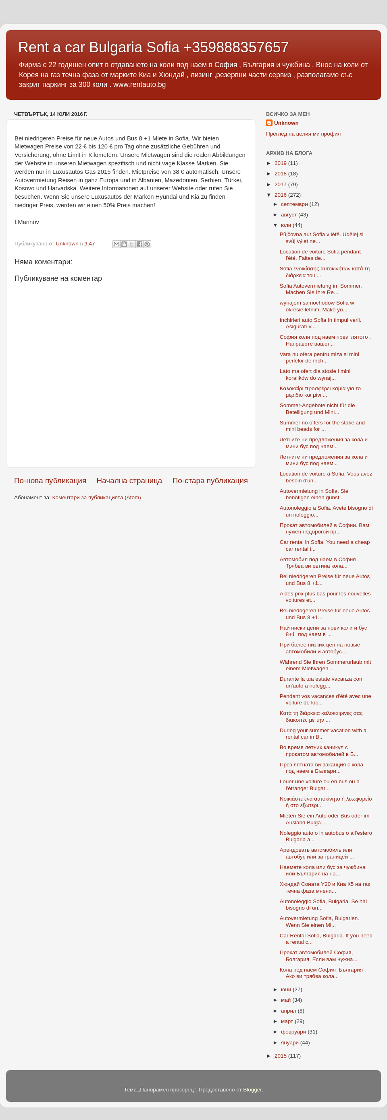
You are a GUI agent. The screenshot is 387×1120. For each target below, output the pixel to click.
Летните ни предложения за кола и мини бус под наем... (324, 442)
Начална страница (129, 480)
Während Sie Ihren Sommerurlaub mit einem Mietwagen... (325, 665)
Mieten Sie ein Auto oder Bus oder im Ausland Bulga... (325, 819)
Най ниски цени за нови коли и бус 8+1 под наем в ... (323, 631)
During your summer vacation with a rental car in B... (323, 733)
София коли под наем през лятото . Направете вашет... (325, 340)
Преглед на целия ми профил (303, 134)
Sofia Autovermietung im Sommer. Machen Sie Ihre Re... (321, 289)
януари (290, 1043)
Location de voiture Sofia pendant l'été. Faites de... (320, 255)
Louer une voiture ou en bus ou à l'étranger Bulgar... (320, 784)
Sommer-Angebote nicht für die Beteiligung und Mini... (317, 408)
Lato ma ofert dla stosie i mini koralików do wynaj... (315, 374)
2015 (281, 1056)
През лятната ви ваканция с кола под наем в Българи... (321, 768)
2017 (281, 184)
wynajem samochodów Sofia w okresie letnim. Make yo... (317, 306)
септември (295, 204)
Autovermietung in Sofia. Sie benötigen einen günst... (314, 494)
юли (287, 225)
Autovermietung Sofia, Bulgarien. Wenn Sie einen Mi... (319, 921)
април (289, 1011)
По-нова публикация (50, 480)
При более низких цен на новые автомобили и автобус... (320, 648)
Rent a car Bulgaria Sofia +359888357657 (153, 47)
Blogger (252, 1090)
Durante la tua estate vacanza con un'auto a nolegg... (321, 682)
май (286, 1000)
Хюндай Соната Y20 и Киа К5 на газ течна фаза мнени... (325, 887)
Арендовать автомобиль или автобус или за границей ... (317, 853)
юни (287, 989)
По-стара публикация (210, 480)
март (288, 1021)
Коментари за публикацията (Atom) (96, 497)
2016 (281, 195)
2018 (281, 174)
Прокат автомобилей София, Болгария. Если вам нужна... (319, 955)
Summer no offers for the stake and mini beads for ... (322, 426)
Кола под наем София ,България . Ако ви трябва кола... (323, 973)
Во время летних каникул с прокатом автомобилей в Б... (319, 750)
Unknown (286, 123)
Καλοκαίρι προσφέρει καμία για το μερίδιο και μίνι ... (320, 391)
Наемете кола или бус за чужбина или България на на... (323, 870)
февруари (294, 1032)
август (289, 215)
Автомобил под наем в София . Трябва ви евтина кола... (319, 562)
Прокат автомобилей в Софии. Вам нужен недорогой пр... (324, 528)
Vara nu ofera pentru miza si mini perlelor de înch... (319, 357)
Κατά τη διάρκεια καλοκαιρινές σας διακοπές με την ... (321, 716)
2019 (281, 163)
